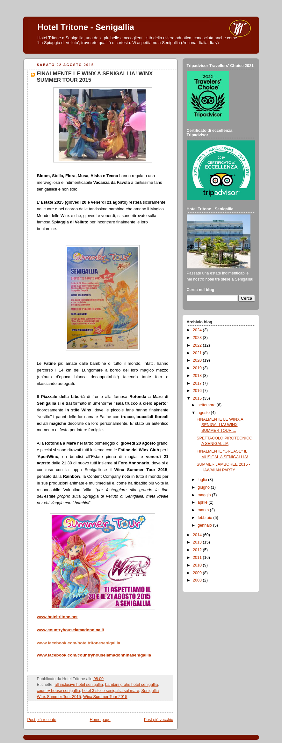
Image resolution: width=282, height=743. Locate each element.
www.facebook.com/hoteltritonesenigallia (78, 643)
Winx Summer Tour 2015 (105, 696)
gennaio (205, 525)
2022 (198, 345)
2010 (198, 565)
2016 (198, 390)
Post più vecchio (158, 719)
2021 (198, 353)
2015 (198, 398)
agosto (204, 412)
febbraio (205, 517)
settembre (207, 405)
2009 (198, 573)
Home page (100, 719)
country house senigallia (58, 690)
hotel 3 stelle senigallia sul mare (110, 690)
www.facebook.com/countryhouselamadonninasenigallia (94, 655)
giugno (204, 487)
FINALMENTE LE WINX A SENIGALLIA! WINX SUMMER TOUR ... (220, 425)
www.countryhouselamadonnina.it (70, 629)
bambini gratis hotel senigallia (131, 684)
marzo (204, 510)
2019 (198, 368)
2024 (198, 330)
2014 (198, 535)
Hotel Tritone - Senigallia (86, 27)
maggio (205, 495)
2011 (198, 557)
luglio (203, 479)
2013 (198, 542)
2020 (198, 360)
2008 (198, 580)
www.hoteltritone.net (57, 616)
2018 (198, 375)
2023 (198, 337)
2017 (198, 383)
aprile (203, 502)
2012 (198, 550)
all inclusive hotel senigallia (79, 684)
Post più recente (41, 719)
